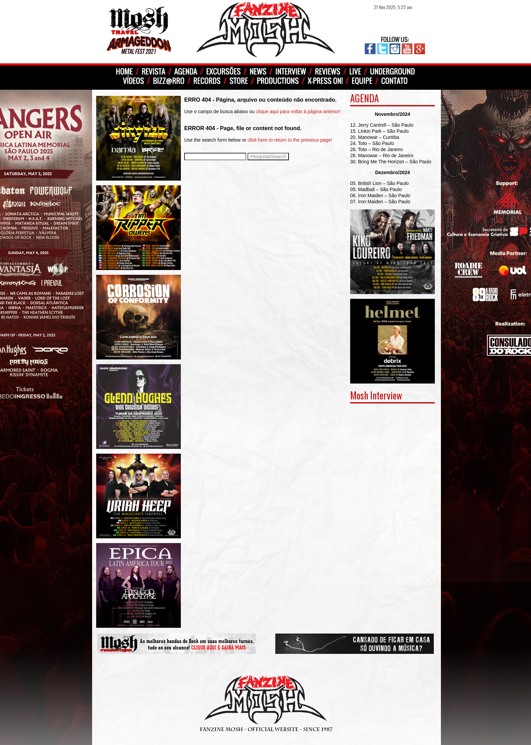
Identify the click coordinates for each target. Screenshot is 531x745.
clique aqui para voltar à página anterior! (298, 111)
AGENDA (364, 98)
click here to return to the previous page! (290, 140)
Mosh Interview (376, 395)
